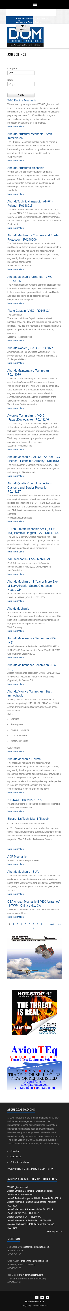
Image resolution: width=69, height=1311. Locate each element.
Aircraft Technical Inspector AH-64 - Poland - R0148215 (34, 1198)
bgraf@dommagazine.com (30, 1275)
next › (52, 924)
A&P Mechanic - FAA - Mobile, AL (29, 559)
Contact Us (15, 1156)
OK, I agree (23, 27)
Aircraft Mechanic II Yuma (24, 759)
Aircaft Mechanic (18, 608)
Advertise (15, 1151)
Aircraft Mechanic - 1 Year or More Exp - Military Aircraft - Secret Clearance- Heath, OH (33, 585)
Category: (12, 68)
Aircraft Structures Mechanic (25, 167)
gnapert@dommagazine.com (34, 1261)
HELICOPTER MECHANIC (24, 799)
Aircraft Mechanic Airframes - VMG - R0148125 (30, 1209)
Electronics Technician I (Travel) (28, 818)
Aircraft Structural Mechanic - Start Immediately (30, 1191)
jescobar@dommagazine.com (35, 1247)
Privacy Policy (14, 1169)
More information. (15, 126)
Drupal (40, 1301)
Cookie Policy (34, 22)
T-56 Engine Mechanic (21, 100)
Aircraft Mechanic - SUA (23, 871)
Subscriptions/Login (19, 1162)
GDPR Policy (46, 1169)
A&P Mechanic (17, 856)
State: (10, 80)
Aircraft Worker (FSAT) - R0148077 (30, 348)
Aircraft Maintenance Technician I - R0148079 (29, 1220)
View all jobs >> (54, 1231)
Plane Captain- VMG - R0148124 (28, 310)
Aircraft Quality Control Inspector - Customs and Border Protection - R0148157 (29, 487)
